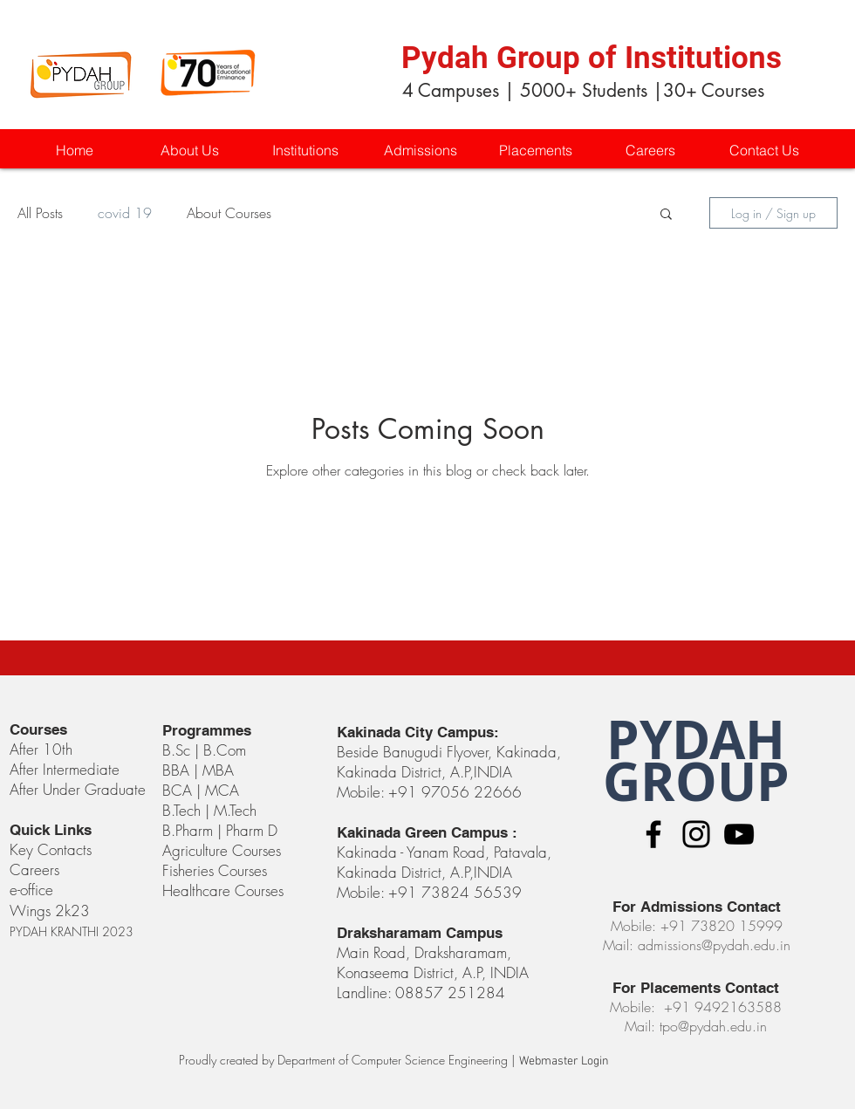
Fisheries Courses (214, 870)
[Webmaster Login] (564, 1062)
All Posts (40, 212)
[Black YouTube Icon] (739, 834)
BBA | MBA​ (198, 770)
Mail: (642, 1026)
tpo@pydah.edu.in (713, 1026)
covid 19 (125, 212)
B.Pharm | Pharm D (219, 830)
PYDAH (695, 739)
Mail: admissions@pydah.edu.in (696, 945)
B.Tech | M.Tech (209, 810)
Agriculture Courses (221, 850)
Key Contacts (51, 849)
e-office (31, 890)
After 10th (43, 749)
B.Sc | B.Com (206, 750)
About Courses (229, 212)
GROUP (696, 781)
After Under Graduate (78, 789)
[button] (304, 150)
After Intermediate (65, 769)
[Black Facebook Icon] (653, 834)
